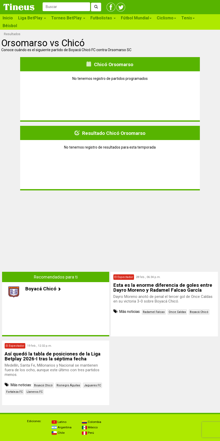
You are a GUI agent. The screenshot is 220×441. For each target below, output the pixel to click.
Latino (59, 422)
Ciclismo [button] (166, 18)
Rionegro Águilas (68, 385)
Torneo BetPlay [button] (68, 18)
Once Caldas (177, 312)
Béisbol (10, 25)
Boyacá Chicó (199, 312)
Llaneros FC (35, 391)
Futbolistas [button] (103, 18)
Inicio (8, 18)
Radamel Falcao (154, 312)
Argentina (62, 427)
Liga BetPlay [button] (32, 18)
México (90, 427)
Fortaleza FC (14, 391)
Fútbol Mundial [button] (136, 18)
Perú (88, 433)
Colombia (91, 422)
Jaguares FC (92, 385)
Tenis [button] (188, 18)
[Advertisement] (55, 231)
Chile (58, 433)
